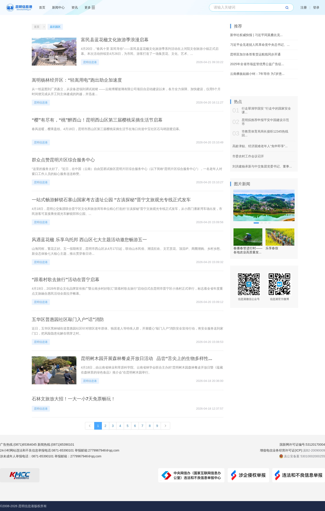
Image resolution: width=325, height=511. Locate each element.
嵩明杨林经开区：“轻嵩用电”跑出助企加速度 (77, 80)
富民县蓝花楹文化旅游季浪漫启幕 (115, 39)
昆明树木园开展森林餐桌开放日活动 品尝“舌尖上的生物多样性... (146, 358)
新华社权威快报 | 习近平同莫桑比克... (256, 35)
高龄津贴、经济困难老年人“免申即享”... (260, 146)
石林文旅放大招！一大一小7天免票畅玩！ (73, 398)
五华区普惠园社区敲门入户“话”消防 (68, 319)
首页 (42, 7)
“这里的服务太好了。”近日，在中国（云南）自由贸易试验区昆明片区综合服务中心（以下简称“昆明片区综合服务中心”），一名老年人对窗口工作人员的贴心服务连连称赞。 (127, 171)
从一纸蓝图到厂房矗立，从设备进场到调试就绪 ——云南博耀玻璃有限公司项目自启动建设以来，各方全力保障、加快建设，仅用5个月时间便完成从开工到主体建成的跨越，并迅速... (126, 91)
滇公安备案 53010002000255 (304, 456)
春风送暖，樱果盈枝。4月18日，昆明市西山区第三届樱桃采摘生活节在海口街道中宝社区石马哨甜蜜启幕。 (107, 129)
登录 (316, 7)
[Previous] (89, 426)
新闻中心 (58, 7)
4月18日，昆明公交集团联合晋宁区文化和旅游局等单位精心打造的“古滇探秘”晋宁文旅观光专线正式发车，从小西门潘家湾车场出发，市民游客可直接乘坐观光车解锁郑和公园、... (127, 211)
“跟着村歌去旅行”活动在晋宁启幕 (65, 279)
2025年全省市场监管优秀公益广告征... (257, 64)
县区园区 (55, 26)
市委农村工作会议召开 (248, 156)
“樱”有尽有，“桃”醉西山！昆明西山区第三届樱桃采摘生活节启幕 (97, 119)
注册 (303, 7)
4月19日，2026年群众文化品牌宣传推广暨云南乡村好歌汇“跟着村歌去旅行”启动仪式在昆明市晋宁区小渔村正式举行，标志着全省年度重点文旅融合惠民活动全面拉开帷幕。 (127, 291)
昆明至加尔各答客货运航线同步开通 (255, 54)
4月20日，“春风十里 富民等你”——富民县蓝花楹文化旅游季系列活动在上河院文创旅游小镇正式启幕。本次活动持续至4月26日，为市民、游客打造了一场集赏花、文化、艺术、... (150, 51)
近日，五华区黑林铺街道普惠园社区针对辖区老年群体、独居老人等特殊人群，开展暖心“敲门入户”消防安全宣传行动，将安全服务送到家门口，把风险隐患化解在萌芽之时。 (127, 331)
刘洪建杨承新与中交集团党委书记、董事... (262, 166)
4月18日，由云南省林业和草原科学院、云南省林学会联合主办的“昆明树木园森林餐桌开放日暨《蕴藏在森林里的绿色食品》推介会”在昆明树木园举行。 (152, 370)
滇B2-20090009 (314, 450)
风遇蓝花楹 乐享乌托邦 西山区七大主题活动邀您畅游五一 (89, 239)
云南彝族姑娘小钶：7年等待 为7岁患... (257, 74)
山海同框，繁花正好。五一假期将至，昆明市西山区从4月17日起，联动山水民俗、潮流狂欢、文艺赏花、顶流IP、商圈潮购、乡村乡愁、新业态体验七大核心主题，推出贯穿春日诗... (127, 251)
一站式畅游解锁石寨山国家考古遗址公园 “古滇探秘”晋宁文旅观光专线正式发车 (111, 199)
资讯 (74, 7)
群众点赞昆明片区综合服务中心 (63, 159)
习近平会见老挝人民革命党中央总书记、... (260, 44)
